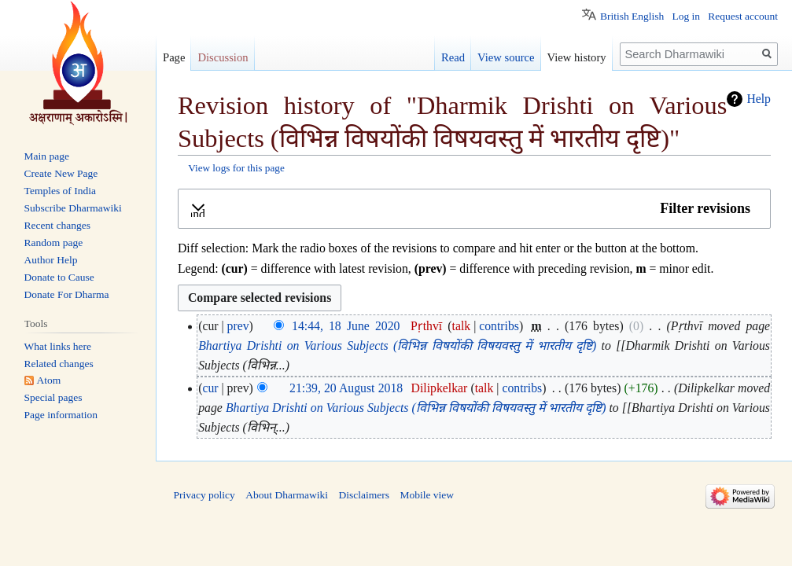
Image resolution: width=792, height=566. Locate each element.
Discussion (222, 57)
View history (576, 57)
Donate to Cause (59, 277)
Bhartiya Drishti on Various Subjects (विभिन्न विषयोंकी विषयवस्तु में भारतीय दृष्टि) (397, 345)
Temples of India (60, 191)
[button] (474, 209)
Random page (53, 242)
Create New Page (61, 173)
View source (506, 57)
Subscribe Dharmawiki (73, 208)
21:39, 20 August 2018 (346, 388)
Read (453, 57)
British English (632, 16)
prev (238, 326)
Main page (46, 156)
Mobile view (427, 495)
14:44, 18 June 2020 (346, 326)
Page (174, 57)
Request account (743, 16)
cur (210, 388)
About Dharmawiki (286, 495)
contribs (499, 326)
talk (461, 326)
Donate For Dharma (66, 294)
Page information (61, 415)
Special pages (53, 397)
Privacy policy (204, 495)
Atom (49, 380)
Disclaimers (363, 495)
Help (758, 98)
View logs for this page (236, 168)
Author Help (51, 260)
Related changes (59, 363)
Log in (686, 16)
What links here (57, 346)
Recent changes (57, 225)
